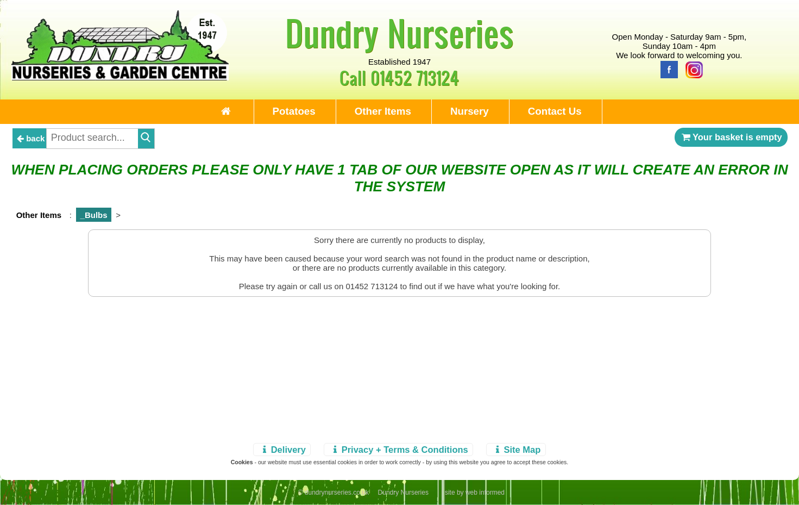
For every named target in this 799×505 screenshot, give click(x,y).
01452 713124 (414, 77)
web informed (485, 492)
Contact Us (555, 111)
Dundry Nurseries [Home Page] (399, 32)
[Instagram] (691, 68)
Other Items (383, 111)
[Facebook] (666, 68)
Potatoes (294, 111)
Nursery (469, 111)
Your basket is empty (731, 137)
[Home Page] (120, 77)
